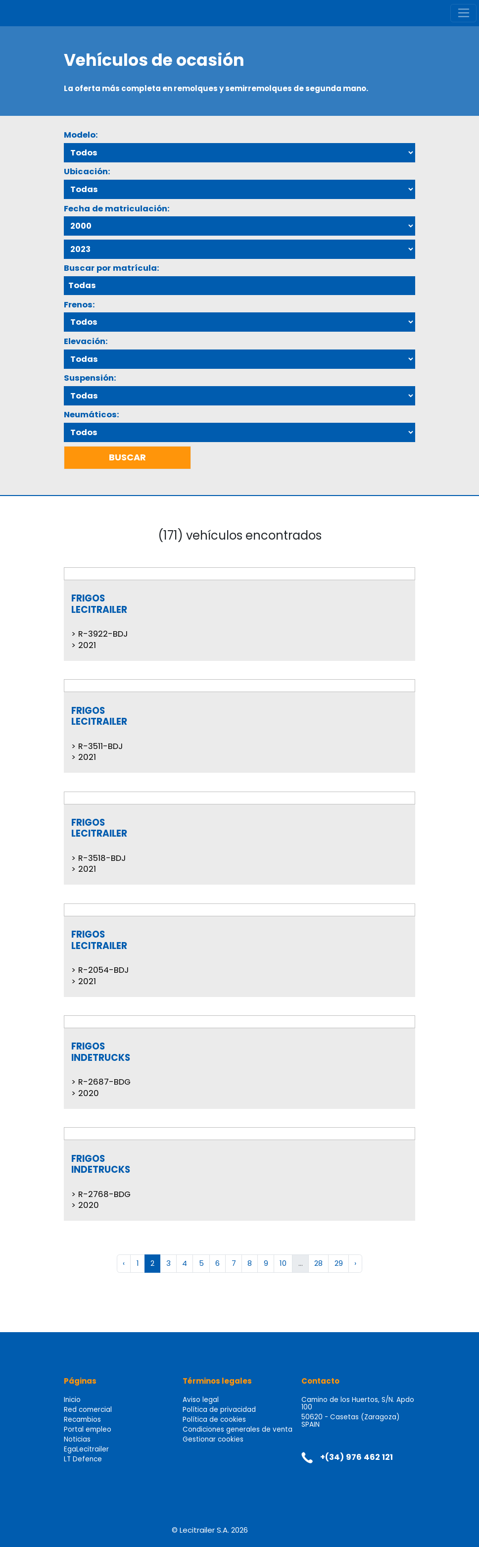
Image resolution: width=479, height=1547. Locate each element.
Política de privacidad (219, 1409)
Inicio (72, 1399)
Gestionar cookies (213, 1439)
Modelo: (81, 135)
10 (283, 1263)
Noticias (77, 1439)
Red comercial (88, 1409)
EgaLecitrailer (86, 1449)
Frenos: (79, 304)
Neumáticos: (91, 414)
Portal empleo (87, 1429)
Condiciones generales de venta (237, 1429)
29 (339, 1263)
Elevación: (86, 341)
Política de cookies (214, 1419)
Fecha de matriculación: (117, 208)
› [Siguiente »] (355, 1263)
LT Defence (83, 1459)
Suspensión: (90, 378)
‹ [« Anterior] (124, 1263)
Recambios (82, 1419)
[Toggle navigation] (463, 13)
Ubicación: (87, 171)
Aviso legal (201, 1399)
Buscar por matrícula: (111, 268)
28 (318, 1263)
